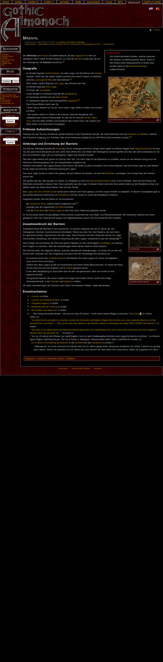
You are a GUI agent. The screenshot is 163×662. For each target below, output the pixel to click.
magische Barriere (143, 148)
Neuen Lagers (55, 210)
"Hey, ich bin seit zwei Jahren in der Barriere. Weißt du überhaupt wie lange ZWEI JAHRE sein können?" (106, 323)
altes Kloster (62, 97)
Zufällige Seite (6, 63)
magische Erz (81, 55)
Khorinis (45, 55)
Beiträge (81, 42)
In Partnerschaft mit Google (10, 145)
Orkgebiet (72, 101)
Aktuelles (4, 58)
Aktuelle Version (62, 44)
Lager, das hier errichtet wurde (41, 192)
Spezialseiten (6, 100)
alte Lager (59, 83)
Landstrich (41, 358)
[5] (77, 203)
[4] (130, 137)
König (58, 148)
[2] (71, 79)
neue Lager (51, 87)
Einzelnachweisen (138, 66)
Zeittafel (79, 343)
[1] (63, 62)
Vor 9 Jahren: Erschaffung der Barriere (49, 343)
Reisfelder (110, 173)
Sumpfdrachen (56, 258)
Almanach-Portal (7, 56)
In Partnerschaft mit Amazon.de (10, 125)
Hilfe (3, 65)
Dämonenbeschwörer (100, 181)
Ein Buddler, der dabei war (44, 310)
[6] (121, 238)
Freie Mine (39, 210)
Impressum (98, 368)
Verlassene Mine (38, 204)
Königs (98, 73)
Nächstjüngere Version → (92, 44)
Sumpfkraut (63, 195)
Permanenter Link (7, 103)
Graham (131, 119)
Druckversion (6, 102)
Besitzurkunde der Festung (44, 307)
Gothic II (71, 358)
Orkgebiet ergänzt (40, 303)
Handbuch (97, 343)
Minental (52, 358)
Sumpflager (45, 90)
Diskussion (71, 42)
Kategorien (30, 358)
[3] (79, 100)
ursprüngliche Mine (43, 80)
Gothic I (61, 358)
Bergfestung (71, 94)
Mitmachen (5, 61)
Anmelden (156, 30)
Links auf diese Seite (8, 95)
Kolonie (35, 296)
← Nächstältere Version (45, 44)
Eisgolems (69, 281)
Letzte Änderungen (8, 60)
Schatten (62, 42)
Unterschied (30, 44)
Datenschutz (63, 368)
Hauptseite (5, 55)
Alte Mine (59, 207)
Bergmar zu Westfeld (138, 134)
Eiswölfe (55, 281)
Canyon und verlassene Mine (45, 300)
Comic (136, 314)
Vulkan (69, 268)
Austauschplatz (52, 73)
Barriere (79, 59)
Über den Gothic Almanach (81, 368)
